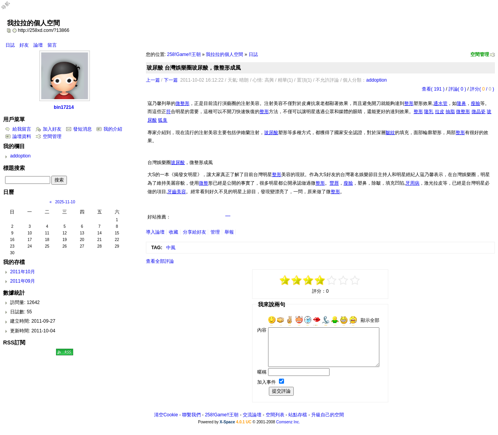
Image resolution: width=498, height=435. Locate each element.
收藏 (173, 232)
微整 (203, 183)
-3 (297, 280)
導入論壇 (155, 232)
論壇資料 (21, 136)
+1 (332, 280)
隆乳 (428, 111)
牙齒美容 (176, 191)
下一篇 (171, 80)
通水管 (440, 103)
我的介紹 (112, 129)
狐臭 (162, 120)
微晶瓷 (479, 111)
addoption (376, 80)
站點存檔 (297, 415)
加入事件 (266, 382)
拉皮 (439, 111)
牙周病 (412, 183)
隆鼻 (461, 103)
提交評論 (281, 391)
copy (9, 30)
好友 (24, 45)
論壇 (38, 45)
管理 (215, 232)
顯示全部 (370, 320)
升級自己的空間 (327, 415)
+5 (355, 280)
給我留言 (21, 129)
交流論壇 (252, 415)
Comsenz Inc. (288, 422)
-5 (285, 280)
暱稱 (262, 372)
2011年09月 (22, 281)
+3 (343, 280)
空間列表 (275, 415)
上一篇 (153, 80)
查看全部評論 (160, 261)
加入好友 (52, 129)
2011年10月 (22, 271)
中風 (170, 247)
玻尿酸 (271, 132)
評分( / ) (482, 89)
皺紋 (390, 132)
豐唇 (334, 183)
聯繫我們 (191, 415)
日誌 (10, 45)
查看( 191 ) (433, 89)
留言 (52, 45)
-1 (308, 280)
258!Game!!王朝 (184, 54)
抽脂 (450, 111)
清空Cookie (166, 415)
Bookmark (15, 30)
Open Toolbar (9, 8)
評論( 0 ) (457, 89)
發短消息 (82, 129)
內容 (262, 330)
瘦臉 (475, 103)
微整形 (182, 103)
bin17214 (64, 107)
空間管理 (479, 54)
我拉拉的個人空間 (224, 54)
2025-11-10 (65, 202)
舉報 (229, 232)
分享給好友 (194, 232)
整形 (409, 103)
